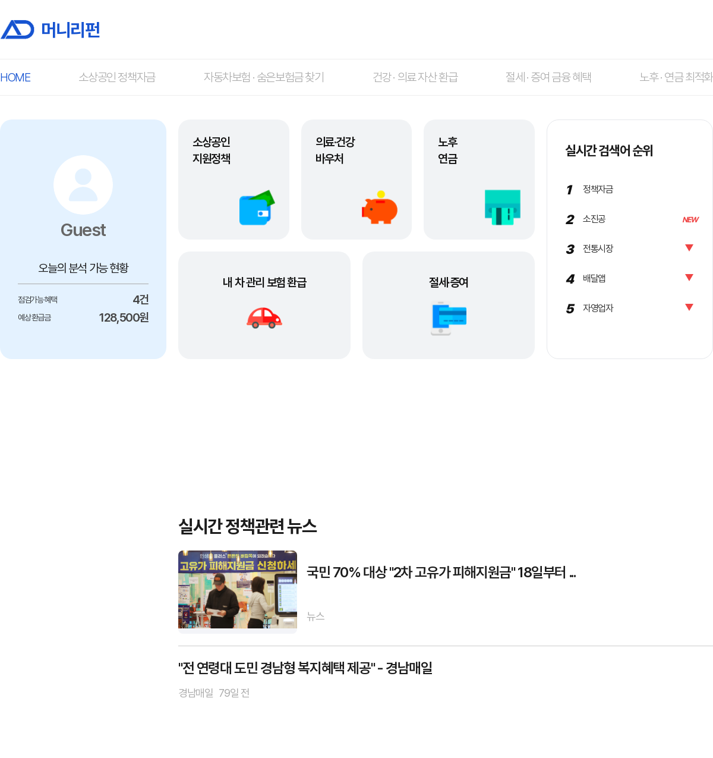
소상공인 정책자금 (116, 77)
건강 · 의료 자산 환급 (415, 77)
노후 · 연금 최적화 (676, 77)
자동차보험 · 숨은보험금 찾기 (264, 77)
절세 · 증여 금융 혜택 (548, 77)
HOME (15, 77)
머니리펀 (49, 29)
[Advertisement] (83, 546)
